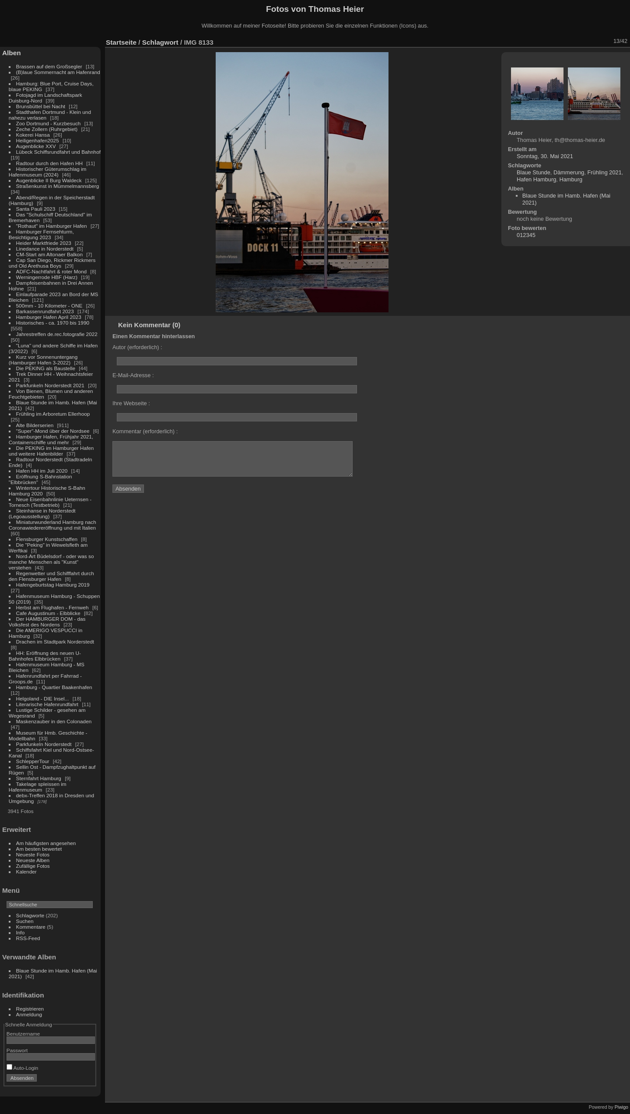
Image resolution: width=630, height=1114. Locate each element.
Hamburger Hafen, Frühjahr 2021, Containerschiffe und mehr (51, 439)
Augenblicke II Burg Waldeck (49, 180)
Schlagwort (160, 42)
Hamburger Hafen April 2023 (48, 317)
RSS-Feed (28, 938)
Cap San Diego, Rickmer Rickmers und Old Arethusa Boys (52, 263)
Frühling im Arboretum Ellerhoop (53, 414)
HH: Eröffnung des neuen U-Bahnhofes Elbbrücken (45, 655)
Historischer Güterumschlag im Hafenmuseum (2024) (48, 171)
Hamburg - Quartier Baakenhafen (54, 687)
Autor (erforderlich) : (137, 347)
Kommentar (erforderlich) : (145, 431)
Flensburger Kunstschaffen (46, 539)
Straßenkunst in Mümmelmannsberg (57, 186)
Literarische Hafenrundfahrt (47, 704)
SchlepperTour (32, 761)
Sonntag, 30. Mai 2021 (545, 156)
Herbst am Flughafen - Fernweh (53, 607)
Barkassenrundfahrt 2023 (45, 311)
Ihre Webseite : (131, 403)
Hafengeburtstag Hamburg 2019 (53, 584)
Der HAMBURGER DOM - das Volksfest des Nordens (47, 621)
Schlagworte (30, 915)
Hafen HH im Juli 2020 (42, 471)
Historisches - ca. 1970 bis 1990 (52, 322)
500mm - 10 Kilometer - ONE (49, 305)
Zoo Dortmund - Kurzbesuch (48, 123)
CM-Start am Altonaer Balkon (49, 254)
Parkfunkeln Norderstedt (44, 744)
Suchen (25, 921)
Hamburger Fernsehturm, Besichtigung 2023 (41, 234)
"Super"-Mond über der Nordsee (53, 431)
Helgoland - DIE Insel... (42, 698)
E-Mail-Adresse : (133, 375)
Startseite (121, 42)
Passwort (17, 1050)
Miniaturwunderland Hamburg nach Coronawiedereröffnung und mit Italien (52, 524)
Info (20, 932)
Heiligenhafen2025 (37, 140)
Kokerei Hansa (33, 135)
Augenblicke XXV (36, 146)
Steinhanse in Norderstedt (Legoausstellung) (42, 513)
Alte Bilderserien (35, 425)
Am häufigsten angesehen (46, 843)
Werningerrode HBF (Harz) (46, 277)
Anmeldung (29, 1014)
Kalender (26, 871)
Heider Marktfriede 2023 (43, 243)
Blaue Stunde (533, 172)
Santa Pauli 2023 (36, 209)
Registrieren (30, 1008)
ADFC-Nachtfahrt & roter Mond (51, 271)
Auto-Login (22, 1068)
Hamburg (570, 179)
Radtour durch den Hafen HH (49, 163)
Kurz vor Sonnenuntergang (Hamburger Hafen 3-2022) (43, 359)
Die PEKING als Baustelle (45, 368)
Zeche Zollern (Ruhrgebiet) (47, 129)
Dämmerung (568, 172)
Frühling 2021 (605, 172)
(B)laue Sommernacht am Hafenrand (58, 72)
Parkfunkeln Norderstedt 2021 (50, 385)
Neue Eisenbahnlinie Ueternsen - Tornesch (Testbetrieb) (50, 502)
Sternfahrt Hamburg (38, 778)
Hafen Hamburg (536, 179)
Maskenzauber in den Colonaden (54, 721)
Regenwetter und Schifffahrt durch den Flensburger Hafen (51, 576)
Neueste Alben (33, 860)
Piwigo (621, 1107)
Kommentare (31, 927)
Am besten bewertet (39, 849)
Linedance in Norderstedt (45, 248)
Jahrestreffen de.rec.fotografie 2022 (57, 334)
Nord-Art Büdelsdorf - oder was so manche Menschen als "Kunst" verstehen (51, 561)
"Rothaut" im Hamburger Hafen (51, 226)
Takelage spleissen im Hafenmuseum (37, 786)
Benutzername (23, 1033)
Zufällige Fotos (33, 866)
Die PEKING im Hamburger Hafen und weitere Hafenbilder (51, 450)
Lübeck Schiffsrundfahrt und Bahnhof (58, 152)
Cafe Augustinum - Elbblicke (48, 613)
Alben (11, 53)
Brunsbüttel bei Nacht (41, 106)
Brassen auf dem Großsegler (49, 66)
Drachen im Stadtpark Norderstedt (55, 641)
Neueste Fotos (33, 854)
